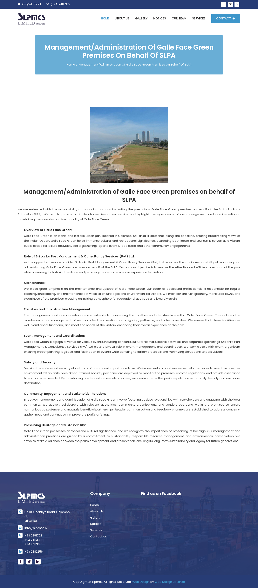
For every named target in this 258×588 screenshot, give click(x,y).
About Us (96, 511)
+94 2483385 (33, 540)
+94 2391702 (33, 535)
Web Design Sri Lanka (170, 582)
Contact (224, 18)
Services (199, 18)
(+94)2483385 (59, 4)
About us (122, 18)
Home (105, 18)
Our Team (179, 18)
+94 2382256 (33, 552)
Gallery (141, 18)
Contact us (98, 536)
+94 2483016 (33, 544)
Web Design (141, 582)
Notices (159, 18)
